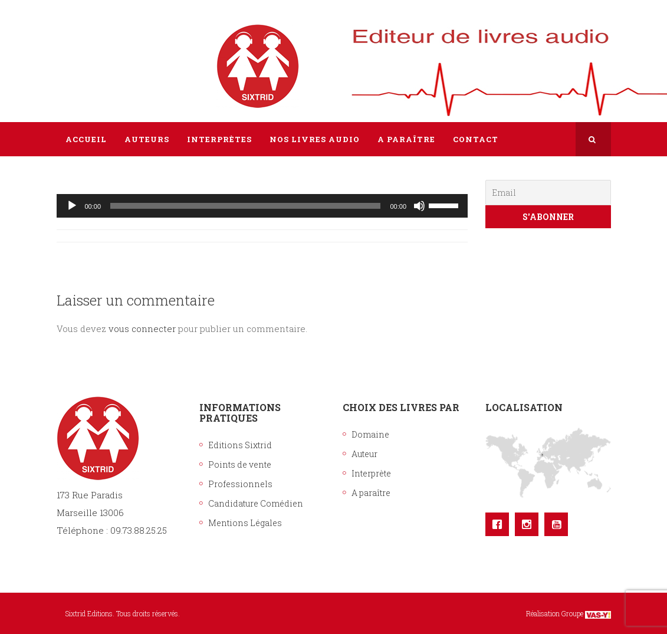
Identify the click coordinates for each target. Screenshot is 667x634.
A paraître (370, 492)
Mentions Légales (245, 522)
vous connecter (142, 328)
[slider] (245, 206)
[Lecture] (72, 206)
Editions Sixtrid (240, 445)
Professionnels (240, 484)
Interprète (371, 473)
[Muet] (419, 206)
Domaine (370, 434)
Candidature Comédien (255, 503)
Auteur (364, 453)
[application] (262, 206)
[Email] (548, 192)
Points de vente (239, 464)
